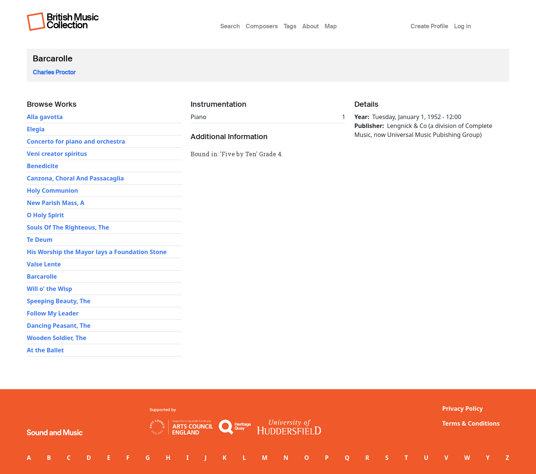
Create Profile (429, 26)
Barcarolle (42, 276)
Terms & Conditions (471, 423)
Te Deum (39, 240)
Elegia (36, 129)
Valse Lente (44, 264)
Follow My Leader (53, 313)
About (310, 26)
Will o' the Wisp (49, 289)
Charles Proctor (54, 72)
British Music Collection (73, 21)
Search (230, 26)
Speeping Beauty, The (58, 301)
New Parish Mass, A (55, 203)
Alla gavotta (45, 117)
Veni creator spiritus (57, 154)
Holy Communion (52, 190)
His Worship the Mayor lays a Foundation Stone (97, 252)
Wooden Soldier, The (56, 338)
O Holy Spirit (45, 215)
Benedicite (42, 166)
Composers (262, 26)
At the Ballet (45, 350)
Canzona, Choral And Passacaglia (75, 178)
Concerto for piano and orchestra (76, 141)
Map (331, 26)
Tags (290, 26)
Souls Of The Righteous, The (68, 227)
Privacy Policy (462, 408)
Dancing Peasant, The (58, 325)
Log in (462, 26)
